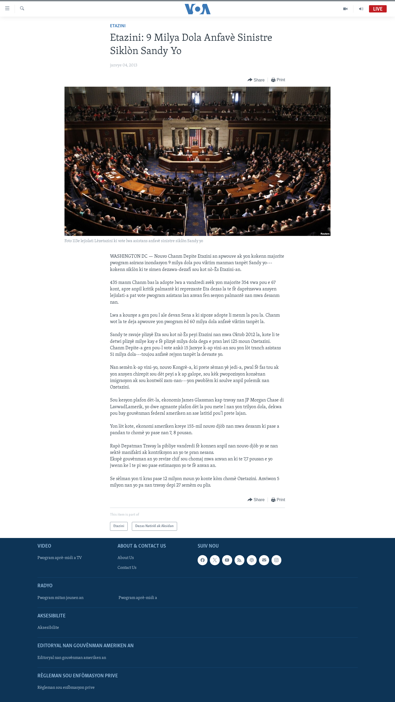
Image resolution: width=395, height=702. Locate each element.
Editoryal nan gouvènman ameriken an (71, 658)
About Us (126, 558)
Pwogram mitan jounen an (60, 598)
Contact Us (127, 568)
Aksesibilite (48, 628)
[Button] (256, 80)
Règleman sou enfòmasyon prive (66, 688)
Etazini (118, 26)
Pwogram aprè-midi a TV (59, 558)
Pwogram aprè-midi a (138, 598)
